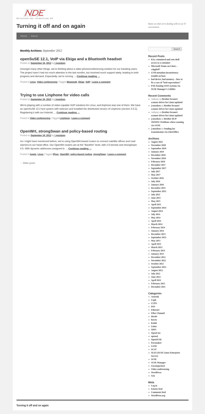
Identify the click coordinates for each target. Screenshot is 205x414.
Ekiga (81, 82)
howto (33, 154)
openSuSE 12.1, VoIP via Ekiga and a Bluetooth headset (71, 59)
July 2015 (155, 194)
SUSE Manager (158, 362)
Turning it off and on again (50, 26)
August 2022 (157, 142)
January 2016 (157, 184)
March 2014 (156, 224)
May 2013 (155, 240)
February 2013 (158, 250)
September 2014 (158, 207)
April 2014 (156, 221)
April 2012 (156, 280)
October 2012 (157, 263)
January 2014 (157, 231)
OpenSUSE (156, 339)
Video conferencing (47, 82)
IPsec (56, 154)
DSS (153, 306)
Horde (154, 316)
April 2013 (156, 244)
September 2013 (158, 237)
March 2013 (156, 247)
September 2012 (158, 267)
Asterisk (155, 296)
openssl (154, 336)
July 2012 (155, 273)
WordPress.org (158, 395)
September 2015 (158, 191)
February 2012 (158, 283)
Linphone (65, 118)
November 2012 (158, 260)
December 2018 (158, 155)
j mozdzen (60, 63)
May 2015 (155, 201)
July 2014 (155, 214)
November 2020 (158, 145)
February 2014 (158, 227)
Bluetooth (72, 82)
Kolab (154, 323)
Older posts (27, 163)
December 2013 (158, 234)
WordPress (156, 372)
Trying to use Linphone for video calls (54, 95)
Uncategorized (158, 366)
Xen (153, 375)
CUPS (154, 303)
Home (23, 36)
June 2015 (156, 198)
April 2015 (156, 204)
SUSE (154, 359)
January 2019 (157, 151)
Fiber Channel (158, 313)
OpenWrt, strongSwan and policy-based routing (63, 131)
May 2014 (155, 217)
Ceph (153, 300)
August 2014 (157, 211)
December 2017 (158, 165)
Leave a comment (101, 82)
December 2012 (158, 257)
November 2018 (158, 158)
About (34, 36)
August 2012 (157, 270)
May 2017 (155, 175)
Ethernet (155, 310)
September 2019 (158, 148)
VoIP (87, 82)
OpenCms (156, 333)
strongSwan (99, 154)
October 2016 (157, 178)
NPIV (153, 329)
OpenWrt (64, 154)
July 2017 (155, 171)
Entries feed (157, 389)
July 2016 (155, 181)
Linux (33, 82)
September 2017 (158, 168)
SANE (154, 346)
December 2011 (158, 287)
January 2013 (157, 254)
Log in (154, 385)
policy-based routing (81, 154)
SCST (154, 349)
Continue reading (88, 76)
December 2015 (158, 188)
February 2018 (158, 161)
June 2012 (156, 277)
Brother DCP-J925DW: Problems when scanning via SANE (167, 122)
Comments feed (158, 392)
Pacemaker (156, 343)
